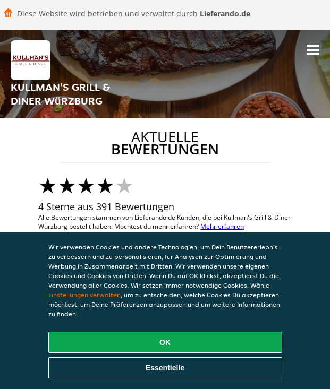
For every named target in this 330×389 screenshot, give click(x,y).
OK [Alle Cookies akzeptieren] (165, 342)
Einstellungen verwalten (84, 295)
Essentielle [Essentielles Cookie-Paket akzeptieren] (165, 368)
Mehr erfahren (222, 226)
